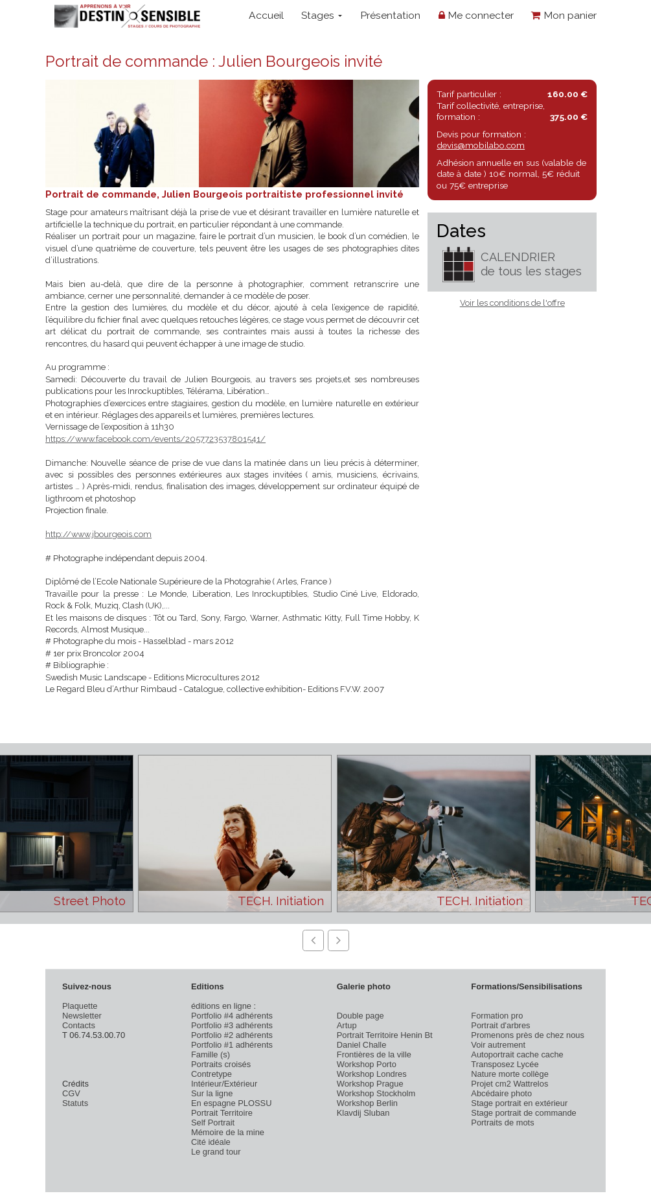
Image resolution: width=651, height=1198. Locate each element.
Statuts (75, 1103)
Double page (360, 1015)
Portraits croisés (221, 1064)
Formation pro (497, 1015)
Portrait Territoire (222, 1113)
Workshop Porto (366, 1064)
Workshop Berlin (367, 1103)
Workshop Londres (372, 1074)
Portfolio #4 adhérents (232, 1015)
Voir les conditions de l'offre (512, 303)
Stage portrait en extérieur (519, 1103)
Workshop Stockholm (376, 1093)
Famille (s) (210, 1054)
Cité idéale (211, 1142)
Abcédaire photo (501, 1093)
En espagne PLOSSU (231, 1103)
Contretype (211, 1074)
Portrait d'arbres (500, 1025)
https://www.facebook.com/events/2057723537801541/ (155, 439)
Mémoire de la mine (227, 1132)
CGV (71, 1093)
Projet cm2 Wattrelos (509, 1084)
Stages (321, 15)
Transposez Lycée (504, 1064)
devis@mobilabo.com (481, 145)
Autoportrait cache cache (517, 1054)
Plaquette (79, 1006)
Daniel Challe (362, 1045)
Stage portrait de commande (523, 1113)
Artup (347, 1025)
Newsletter (82, 1015)
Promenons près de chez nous (527, 1035)
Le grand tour (216, 1152)
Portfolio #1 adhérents (232, 1045)
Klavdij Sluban (363, 1113)
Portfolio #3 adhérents (232, 1025)
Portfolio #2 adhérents (232, 1035)
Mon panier (564, 15)
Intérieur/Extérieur (224, 1084)
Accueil (266, 15)
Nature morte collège (510, 1074)
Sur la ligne (212, 1093)
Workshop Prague (370, 1084)
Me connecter (476, 15)
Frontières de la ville (374, 1054)
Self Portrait (212, 1122)
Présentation (390, 15)
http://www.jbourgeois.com (98, 534)
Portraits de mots (502, 1122)
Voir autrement (498, 1045)
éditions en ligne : (223, 1006)
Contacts (78, 1025)
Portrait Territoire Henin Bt (385, 1035)
